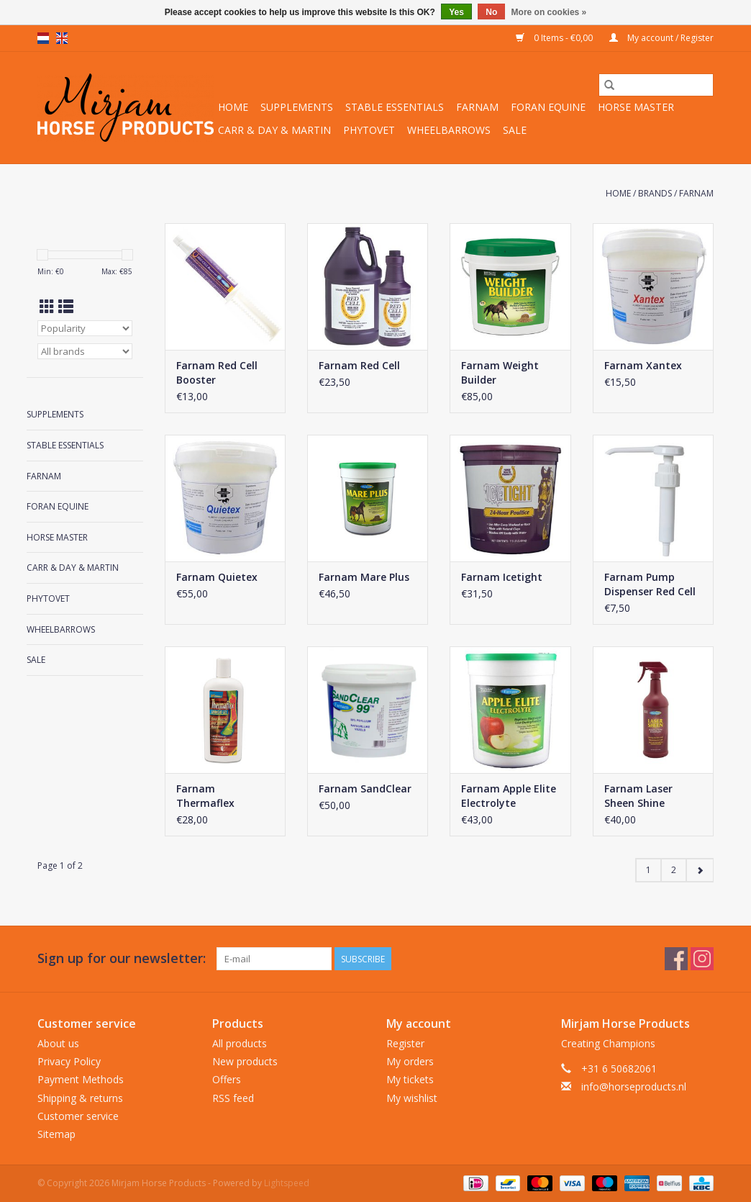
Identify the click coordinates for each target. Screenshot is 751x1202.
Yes (456, 12)
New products (245, 1061)
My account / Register (661, 38)
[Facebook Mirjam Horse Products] (676, 958)
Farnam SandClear (365, 788)
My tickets (410, 1079)
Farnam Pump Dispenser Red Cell (650, 584)
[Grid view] (47, 307)
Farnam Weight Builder (500, 372)
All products (239, 1043)
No (491, 12)
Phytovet (369, 130)
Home (233, 107)
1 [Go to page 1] (648, 870)
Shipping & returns (80, 1098)
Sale (515, 130)
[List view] (65, 307)
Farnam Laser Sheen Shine (638, 796)
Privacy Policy (69, 1061)
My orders (410, 1061)
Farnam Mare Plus (364, 577)
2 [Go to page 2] (673, 870)
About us (58, 1043)
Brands (655, 193)
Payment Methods (80, 1079)
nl (43, 38)
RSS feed (233, 1098)
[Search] (656, 84)
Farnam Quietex (217, 577)
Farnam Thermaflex (205, 796)
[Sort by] (84, 328)
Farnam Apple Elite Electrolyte (508, 796)
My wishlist (411, 1098)
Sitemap (56, 1134)
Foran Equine (548, 107)
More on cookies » (549, 12)
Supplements (296, 107)
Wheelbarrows (449, 130)
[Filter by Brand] (84, 351)
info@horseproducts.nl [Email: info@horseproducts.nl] (633, 1086)
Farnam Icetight (501, 577)
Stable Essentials (394, 107)
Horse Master (636, 107)
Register (405, 1043)
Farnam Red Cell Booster (217, 372)
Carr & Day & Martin (274, 130)
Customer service (78, 1116)
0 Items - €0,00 (555, 38)
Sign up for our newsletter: (121, 958)
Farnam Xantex (643, 365)
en (62, 38)
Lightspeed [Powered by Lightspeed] (286, 1183)
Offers (226, 1079)
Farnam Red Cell (359, 365)
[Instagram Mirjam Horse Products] (702, 958)
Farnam (477, 107)
